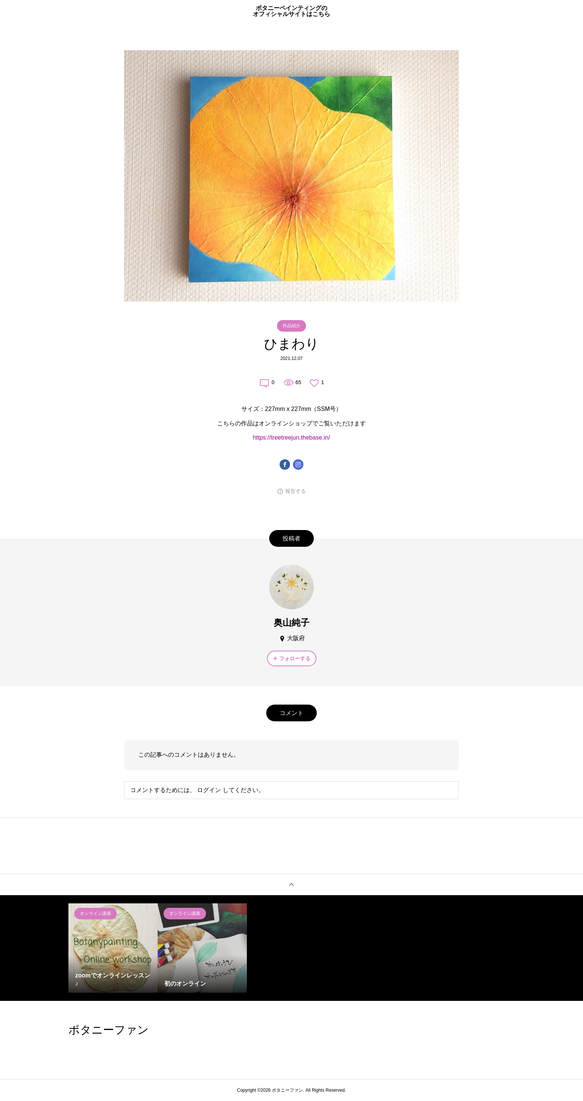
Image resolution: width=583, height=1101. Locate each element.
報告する (295, 491)
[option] (113, 948)
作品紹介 (291, 325)
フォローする (294, 658)
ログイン (209, 790)
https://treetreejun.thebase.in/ (291, 437)
